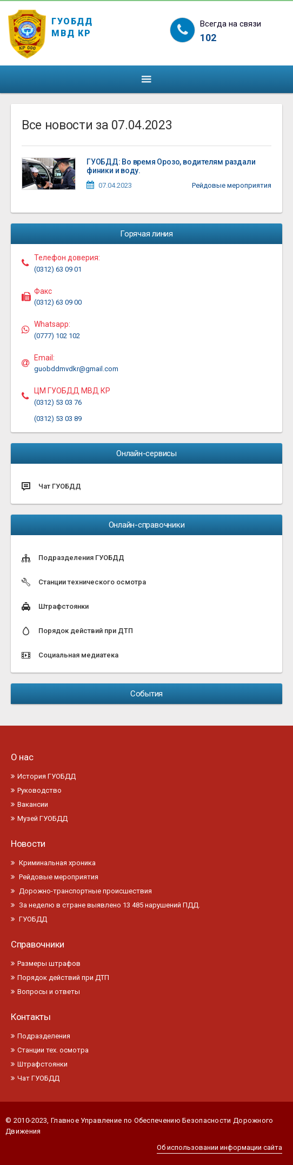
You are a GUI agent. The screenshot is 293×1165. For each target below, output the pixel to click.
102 (208, 37)
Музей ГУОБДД (39, 818)
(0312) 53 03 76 (58, 402)
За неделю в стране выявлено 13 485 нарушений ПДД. (105, 905)
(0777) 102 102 (57, 336)
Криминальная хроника (53, 863)
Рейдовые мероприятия (231, 185)
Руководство (36, 790)
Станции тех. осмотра (50, 1050)
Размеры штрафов (46, 963)
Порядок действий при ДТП (60, 977)
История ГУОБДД (43, 776)
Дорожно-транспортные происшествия (81, 891)
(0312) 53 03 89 (58, 418)
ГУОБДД (29, 919)
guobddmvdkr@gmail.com (76, 369)
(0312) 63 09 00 (58, 302)
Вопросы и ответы (45, 992)
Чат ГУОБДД (35, 1078)
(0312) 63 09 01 (58, 269)
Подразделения (40, 1036)
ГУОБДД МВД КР (72, 25)
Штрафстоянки (39, 1064)
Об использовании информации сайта (219, 1147)
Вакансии (29, 804)
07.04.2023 (115, 185)
